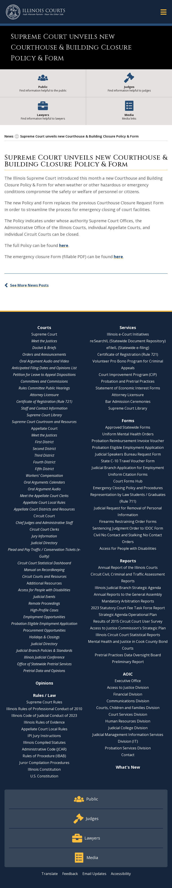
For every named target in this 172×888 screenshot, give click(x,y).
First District (44, 441)
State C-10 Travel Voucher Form (128, 460)
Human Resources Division (127, 721)
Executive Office (128, 680)
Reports (128, 560)
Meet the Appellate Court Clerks (44, 495)
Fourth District (44, 462)
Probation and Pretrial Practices (128, 381)
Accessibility (121, 873)
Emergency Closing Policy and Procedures (128, 487)
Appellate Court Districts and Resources (44, 509)
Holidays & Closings (44, 637)
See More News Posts (29, 285)
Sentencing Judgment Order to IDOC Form (127, 528)
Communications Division (128, 700)
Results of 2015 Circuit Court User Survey (127, 621)
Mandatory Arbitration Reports (128, 601)
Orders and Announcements (44, 354)
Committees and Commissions (44, 381)
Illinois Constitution (44, 769)
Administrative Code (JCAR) (44, 749)
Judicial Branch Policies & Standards (44, 650)
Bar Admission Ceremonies (127, 401)
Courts (44, 327)
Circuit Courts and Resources (44, 576)
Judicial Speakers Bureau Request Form (128, 454)
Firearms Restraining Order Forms (128, 521)
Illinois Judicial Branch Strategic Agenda (128, 587)
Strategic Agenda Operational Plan (128, 614)
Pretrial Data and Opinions (44, 670)
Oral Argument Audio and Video (44, 361)
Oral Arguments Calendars (44, 482)
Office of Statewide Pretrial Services (44, 663)
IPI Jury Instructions (44, 735)
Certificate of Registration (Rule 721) (44, 401)
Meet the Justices (44, 340)
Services (128, 327)
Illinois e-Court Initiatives (128, 334)
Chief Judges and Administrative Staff (44, 522)
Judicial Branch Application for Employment (128, 467)
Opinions (44, 683)
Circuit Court (44, 515)
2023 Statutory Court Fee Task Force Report (128, 607)
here (63, 245)
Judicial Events (44, 596)
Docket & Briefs (44, 347)
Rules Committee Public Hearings (44, 388)
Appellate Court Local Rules (44, 502)
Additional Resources (44, 583)
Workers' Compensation (44, 475)
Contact (127, 754)
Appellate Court (44, 428)
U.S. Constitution (44, 776)
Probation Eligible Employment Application (44, 623)
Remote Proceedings (44, 603)
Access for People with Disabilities (44, 589)
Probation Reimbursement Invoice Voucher (128, 440)
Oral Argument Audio (44, 489)
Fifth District (44, 468)
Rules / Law (44, 695)
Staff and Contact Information (44, 408)
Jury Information (44, 536)
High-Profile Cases (44, 610)
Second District (44, 448)
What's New (128, 767)
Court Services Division (128, 714)
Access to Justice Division (128, 687)
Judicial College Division (128, 727)
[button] (163, 11)
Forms (128, 420)
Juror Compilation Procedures (44, 762)
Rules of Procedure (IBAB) (44, 755)
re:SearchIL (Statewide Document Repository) (128, 340)
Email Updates (94, 873)
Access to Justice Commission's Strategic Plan (128, 628)
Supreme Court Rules (44, 702)
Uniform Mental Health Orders (128, 434)
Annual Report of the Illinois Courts (128, 567)
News (8, 136)
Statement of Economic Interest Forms (128, 388)
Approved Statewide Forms (127, 427)
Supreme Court (44, 334)
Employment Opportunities (44, 616)
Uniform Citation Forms (128, 474)
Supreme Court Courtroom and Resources (44, 421)
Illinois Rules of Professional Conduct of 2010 (44, 708)
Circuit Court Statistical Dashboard (44, 563)
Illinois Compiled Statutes (44, 742)
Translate (49, 873)
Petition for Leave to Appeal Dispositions (44, 374)
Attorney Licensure (44, 394)
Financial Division (127, 694)
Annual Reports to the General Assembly (128, 594)
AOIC (128, 674)
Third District (44, 455)
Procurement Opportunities (44, 630)
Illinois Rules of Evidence (44, 722)
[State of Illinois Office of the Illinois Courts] (35, 12)
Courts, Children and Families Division (127, 707)
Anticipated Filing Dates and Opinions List (44, 367)
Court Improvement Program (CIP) (128, 374)
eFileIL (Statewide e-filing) (127, 347)
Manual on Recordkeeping (44, 569)
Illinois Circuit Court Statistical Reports (128, 634)
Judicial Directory (44, 542)
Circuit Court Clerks (44, 529)
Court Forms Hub (127, 481)
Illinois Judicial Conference (44, 657)
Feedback (70, 873)
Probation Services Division (128, 748)
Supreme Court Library (44, 414)
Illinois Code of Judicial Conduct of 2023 (44, 715)
